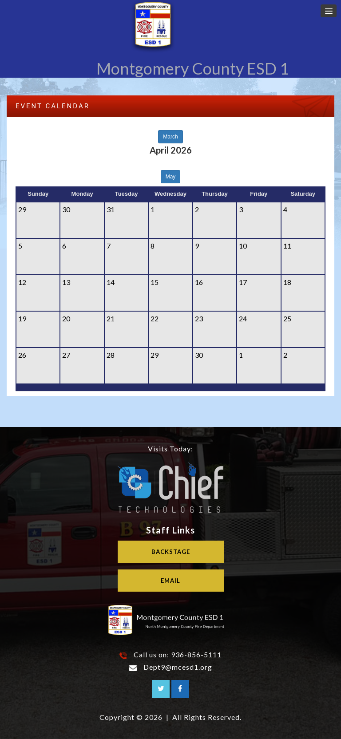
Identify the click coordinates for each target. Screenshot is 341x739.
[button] (329, 10)
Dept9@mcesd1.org (177, 667)
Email (170, 580)
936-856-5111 (196, 654)
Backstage (170, 551)
